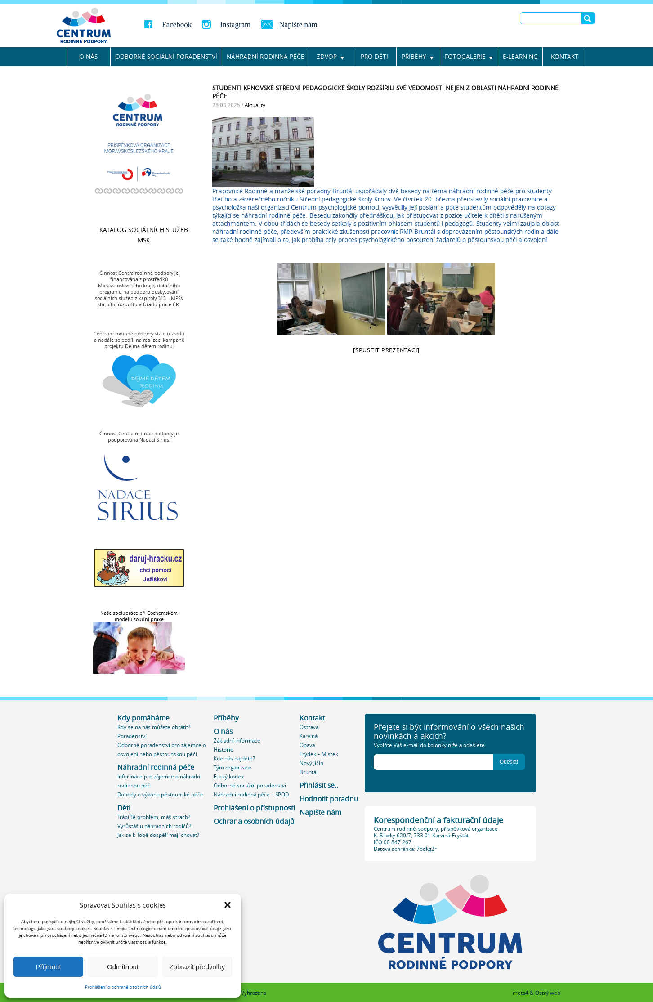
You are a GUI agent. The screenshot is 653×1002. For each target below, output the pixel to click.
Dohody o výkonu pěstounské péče (160, 794)
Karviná (309, 736)
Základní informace (237, 740)
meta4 (520, 992)
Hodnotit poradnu (329, 799)
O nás (88, 57)
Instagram (235, 24)
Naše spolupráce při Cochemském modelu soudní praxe (139, 616)
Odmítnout (123, 967)
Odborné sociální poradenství (166, 57)
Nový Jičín (311, 763)
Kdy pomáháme (143, 718)
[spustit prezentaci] (386, 350)
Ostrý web (547, 992)
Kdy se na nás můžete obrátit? (153, 727)
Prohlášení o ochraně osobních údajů (123, 987)
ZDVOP (327, 57)
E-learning (520, 57)
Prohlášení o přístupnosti (254, 808)
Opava (307, 745)
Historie (223, 749)
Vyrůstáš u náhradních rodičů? (154, 826)
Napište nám (298, 24)
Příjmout (48, 967)
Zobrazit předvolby (197, 967)
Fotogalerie (465, 57)
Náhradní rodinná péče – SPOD (251, 794)
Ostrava (309, 727)
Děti (123, 808)
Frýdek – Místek (319, 754)
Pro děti (374, 57)
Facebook (177, 24)
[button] (227, 904)
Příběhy (414, 57)
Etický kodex (229, 776)
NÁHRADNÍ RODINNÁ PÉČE (265, 57)
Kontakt (564, 57)
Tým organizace (232, 767)
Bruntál (309, 772)
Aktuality (255, 105)
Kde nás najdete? (234, 758)
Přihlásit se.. (319, 785)
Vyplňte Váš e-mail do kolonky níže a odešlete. (430, 745)
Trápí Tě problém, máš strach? (153, 817)
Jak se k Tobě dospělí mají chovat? (158, 835)
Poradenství (132, 736)
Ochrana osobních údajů (254, 821)
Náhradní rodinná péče (155, 767)
